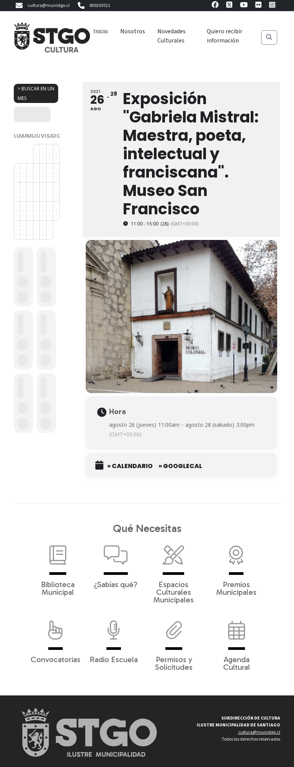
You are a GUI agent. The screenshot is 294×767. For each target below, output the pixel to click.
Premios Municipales (236, 567)
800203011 (93, 5)
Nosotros (132, 31)
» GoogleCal (180, 466)
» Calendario (130, 466)
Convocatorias (55, 638)
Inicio (100, 31)
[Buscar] (269, 37)
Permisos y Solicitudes (174, 642)
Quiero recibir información (224, 36)
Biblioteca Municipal (58, 567)
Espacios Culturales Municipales (174, 571)
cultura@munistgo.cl (42, 5)
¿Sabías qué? (115, 563)
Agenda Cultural (236, 642)
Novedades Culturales (171, 36)
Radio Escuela (114, 638)
